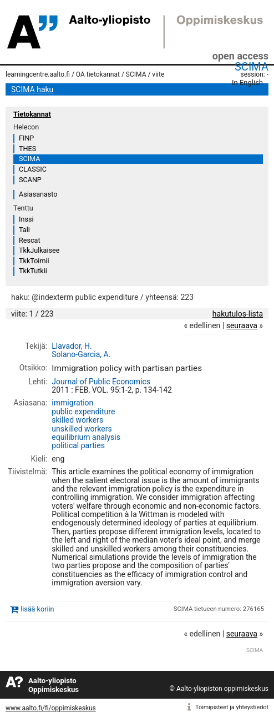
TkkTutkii (33, 271)
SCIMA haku (32, 89)
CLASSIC (33, 169)
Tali (24, 229)
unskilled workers (81, 428)
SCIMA (251, 66)
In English (247, 82)
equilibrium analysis (86, 437)
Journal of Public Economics (101, 381)
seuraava (241, 325)
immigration (72, 402)
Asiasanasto (38, 194)
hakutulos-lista (237, 313)
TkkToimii (34, 261)
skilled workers (77, 419)
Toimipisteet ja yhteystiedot (231, 707)
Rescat (29, 240)
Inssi (26, 219)
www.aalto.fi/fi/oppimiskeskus (51, 708)
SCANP (30, 180)
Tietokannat (32, 114)
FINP (26, 138)
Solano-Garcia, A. (81, 354)
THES (27, 148)
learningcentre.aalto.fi (38, 74)
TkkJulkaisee (39, 250)
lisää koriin (37, 609)
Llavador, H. (72, 346)
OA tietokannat (98, 74)
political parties (78, 445)
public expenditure (83, 411)
